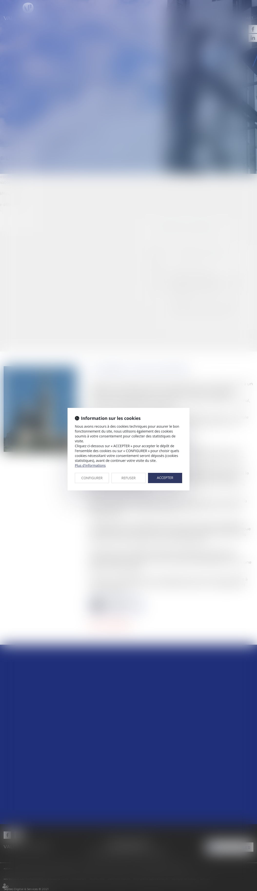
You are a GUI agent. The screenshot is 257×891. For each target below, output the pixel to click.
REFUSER (128, 478)
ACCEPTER (165, 477)
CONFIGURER (92, 478)
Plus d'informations (90, 465)
